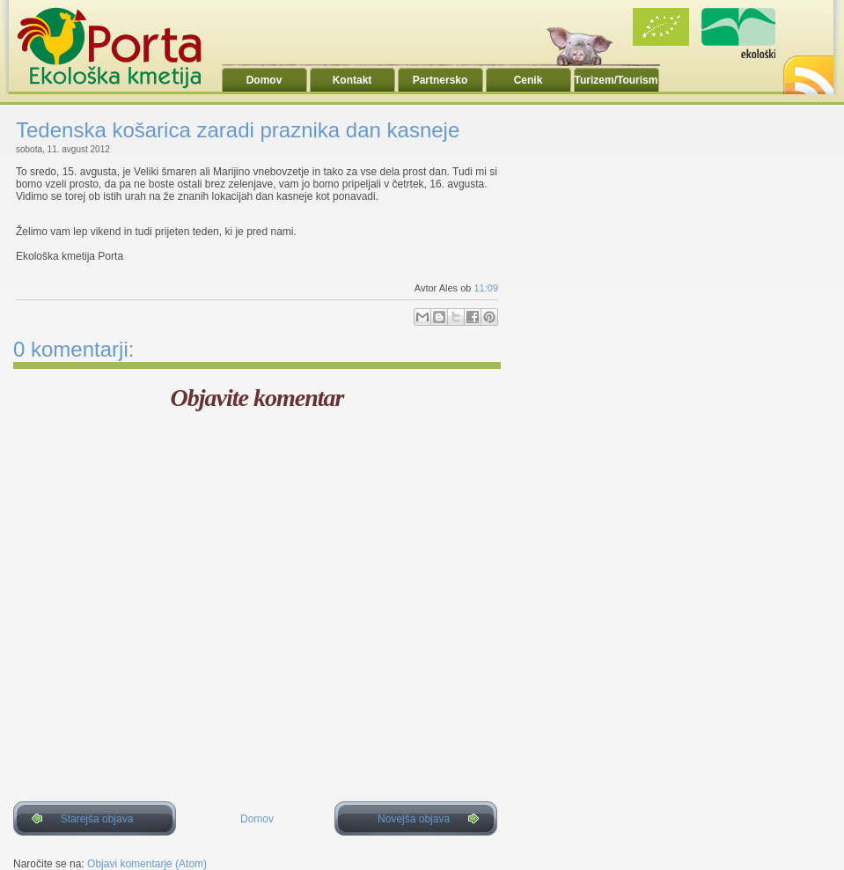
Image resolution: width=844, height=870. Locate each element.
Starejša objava (97, 819)
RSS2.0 (807, 70)
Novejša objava (414, 819)
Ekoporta (119, 47)
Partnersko (440, 80)
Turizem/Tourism (616, 80)
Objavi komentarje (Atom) (147, 864)
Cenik (528, 80)
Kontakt (352, 80)
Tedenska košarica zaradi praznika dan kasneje (237, 130)
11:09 (485, 288)
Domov (264, 80)
